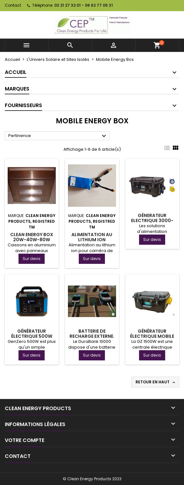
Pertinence (58, 136)
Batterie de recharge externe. (92, 333)
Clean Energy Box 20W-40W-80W (31, 237)
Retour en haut (156, 382)
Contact (13, 5)
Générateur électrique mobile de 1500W (152, 336)
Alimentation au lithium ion (91, 237)
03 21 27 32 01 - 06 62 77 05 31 (83, 5)
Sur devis (31, 258)
